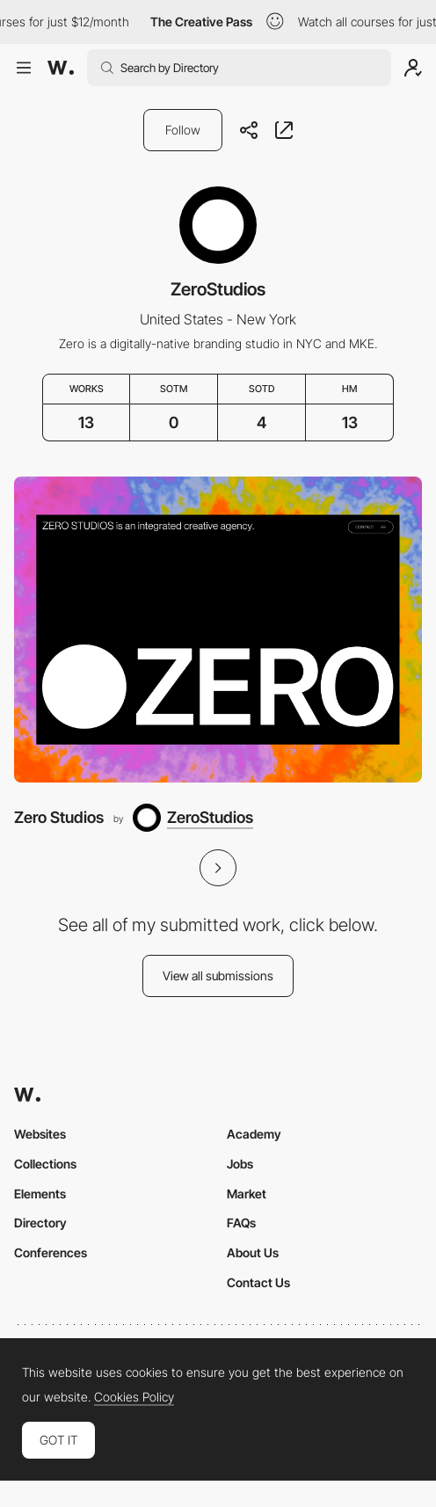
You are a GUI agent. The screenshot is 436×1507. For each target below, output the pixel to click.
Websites (40, 1133)
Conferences (50, 1252)
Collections (45, 1163)
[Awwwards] (60, 68)
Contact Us (258, 1282)
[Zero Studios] (218, 630)
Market (246, 1193)
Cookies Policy (134, 1397)
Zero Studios (59, 817)
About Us (253, 1252)
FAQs (241, 1222)
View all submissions (218, 975)
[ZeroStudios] (193, 818)
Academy (254, 1133)
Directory (40, 1222)
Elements (40, 1193)
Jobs (240, 1163)
